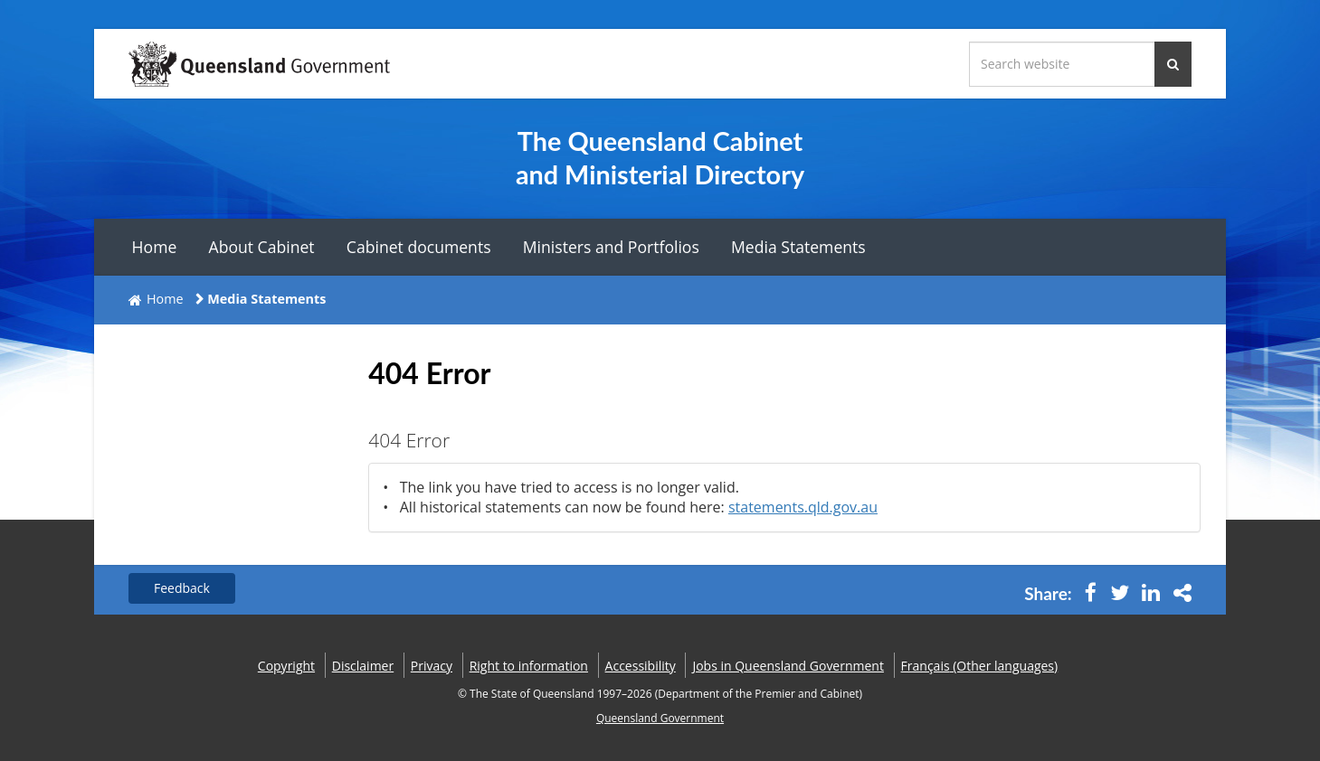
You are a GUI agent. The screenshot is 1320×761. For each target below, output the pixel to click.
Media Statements (798, 247)
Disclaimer (363, 665)
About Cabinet (262, 247)
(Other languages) (980, 665)
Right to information (529, 665)
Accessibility (640, 665)
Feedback (182, 588)
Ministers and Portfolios (611, 247)
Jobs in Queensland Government (788, 665)
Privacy (431, 665)
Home (154, 247)
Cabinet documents (419, 247)
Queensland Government (660, 718)
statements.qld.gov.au (803, 507)
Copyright (286, 665)
